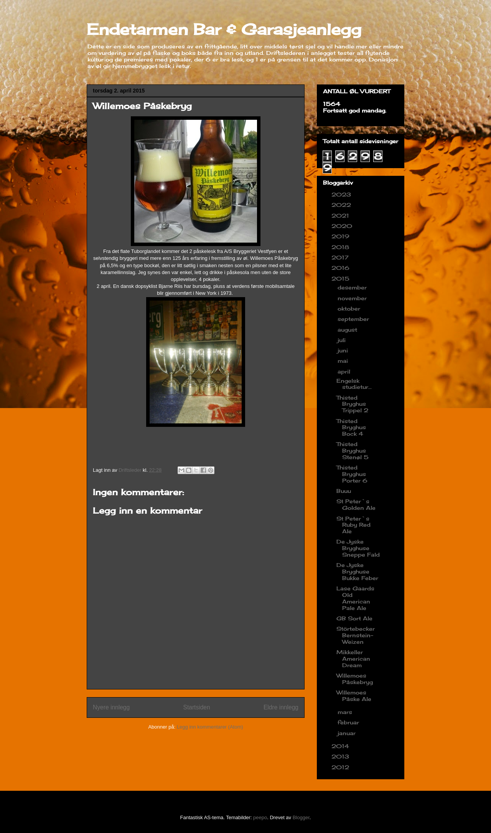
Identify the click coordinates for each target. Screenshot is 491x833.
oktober (350, 308)
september (354, 319)
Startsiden (196, 707)
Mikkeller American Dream (353, 658)
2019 (341, 236)
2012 (341, 767)
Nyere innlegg (111, 707)
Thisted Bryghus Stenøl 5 (352, 450)
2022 (342, 205)
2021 (341, 215)
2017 (341, 257)
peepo (260, 817)
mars (346, 712)
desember (353, 287)
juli (343, 340)
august (348, 329)
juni (344, 350)
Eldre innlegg (281, 707)
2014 (341, 746)
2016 (341, 267)
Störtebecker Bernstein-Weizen (355, 635)
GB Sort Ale (354, 618)
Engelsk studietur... (354, 383)
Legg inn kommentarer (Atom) (210, 727)
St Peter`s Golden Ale (356, 504)
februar (349, 722)
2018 (341, 247)
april (345, 371)
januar (348, 733)
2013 (341, 756)
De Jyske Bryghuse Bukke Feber (357, 571)
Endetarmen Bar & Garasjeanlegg (224, 29)
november (353, 298)
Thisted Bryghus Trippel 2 (352, 404)
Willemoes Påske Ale (353, 695)
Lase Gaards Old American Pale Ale (355, 598)
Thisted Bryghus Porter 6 (351, 474)
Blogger (301, 817)
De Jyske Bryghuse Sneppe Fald (358, 548)
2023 (342, 194)
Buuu (343, 491)
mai (344, 360)
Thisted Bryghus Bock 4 (351, 427)
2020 (342, 226)
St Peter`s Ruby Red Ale (353, 525)
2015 (341, 278)
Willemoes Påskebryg (354, 678)
